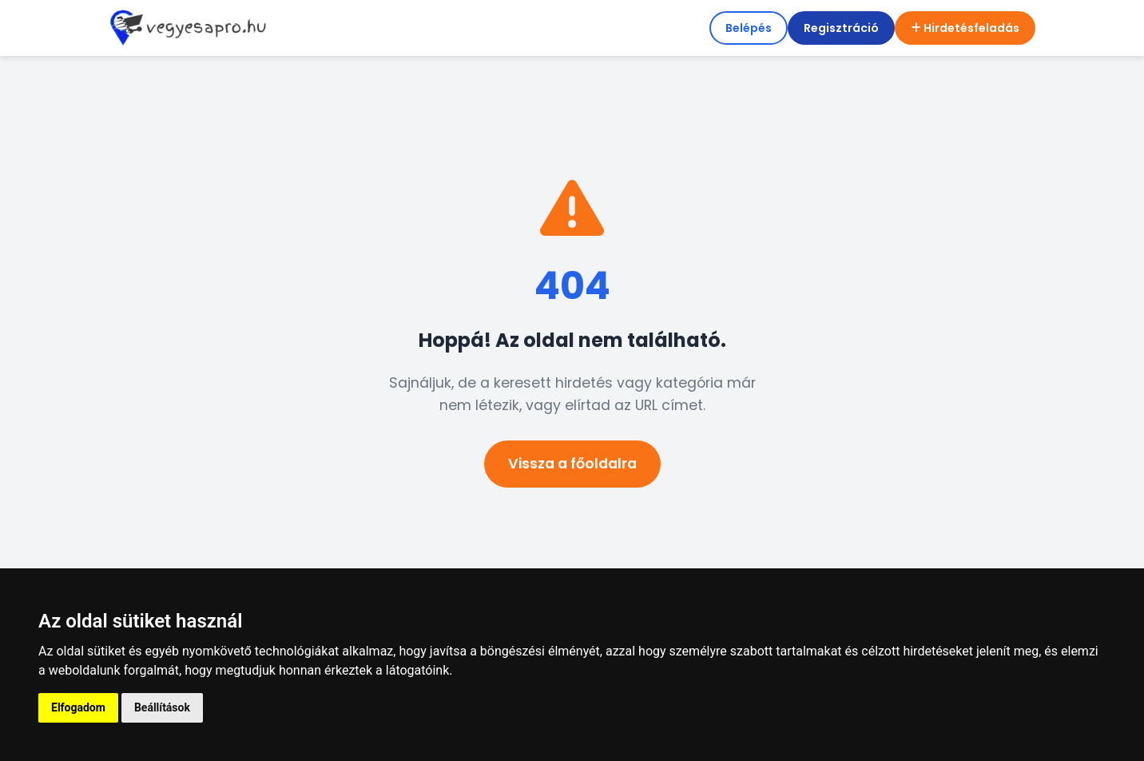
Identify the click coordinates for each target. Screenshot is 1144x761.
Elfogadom (78, 707)
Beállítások (162, 707)
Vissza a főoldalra (572, 463)
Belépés (748, 28)
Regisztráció (841, 28)
